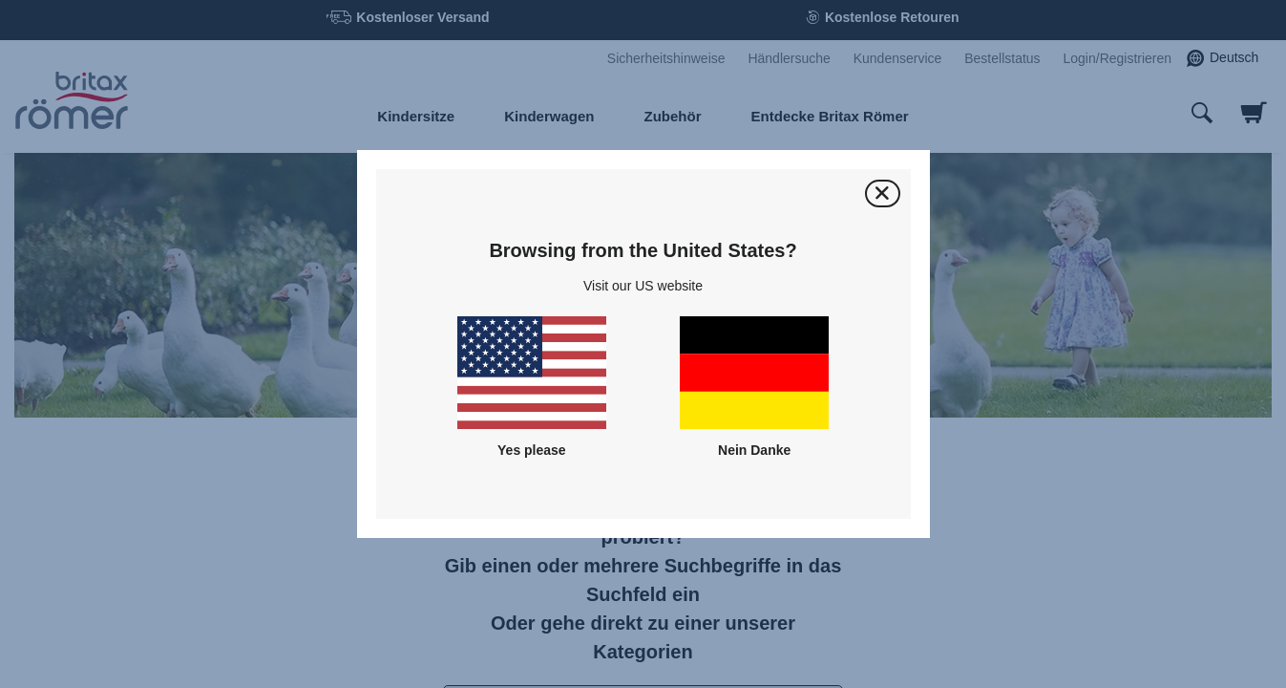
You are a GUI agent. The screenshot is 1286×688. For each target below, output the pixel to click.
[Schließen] (882, 193)
